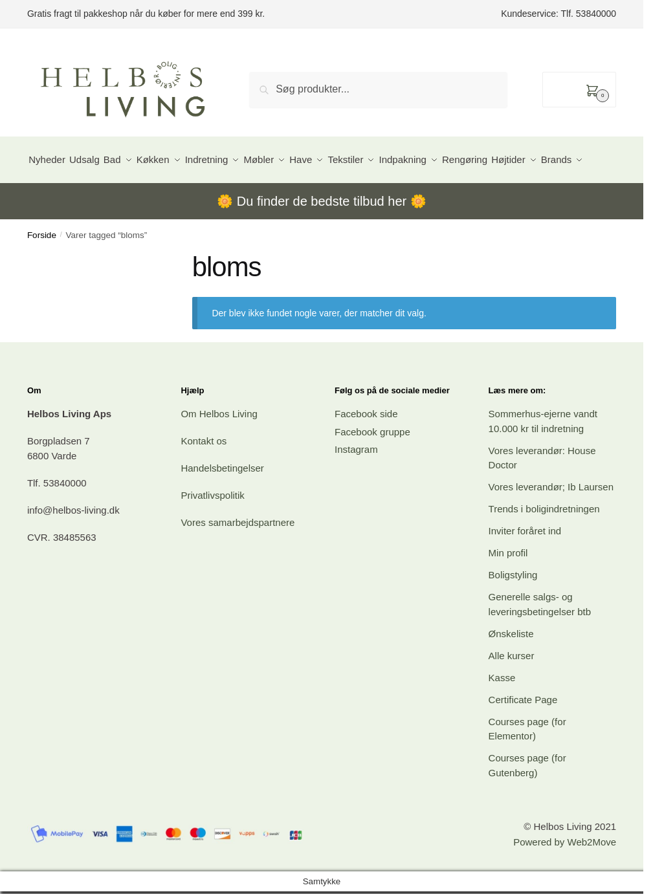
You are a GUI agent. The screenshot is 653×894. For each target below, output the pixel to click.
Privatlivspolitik (212, 526)
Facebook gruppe (372, 463)
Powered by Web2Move (564, 873)
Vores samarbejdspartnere (237, 554)
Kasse (502, 709)
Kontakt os (204, 472)
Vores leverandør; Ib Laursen (551, 518)
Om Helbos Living (219, 445)
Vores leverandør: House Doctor (542, 490)
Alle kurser (512, 687)
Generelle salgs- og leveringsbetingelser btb (540, 636)
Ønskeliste (511, 665)
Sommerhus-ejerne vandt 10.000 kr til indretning (543, 453)
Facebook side (366, 445)
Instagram (356, 480)
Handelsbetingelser (222, 499)
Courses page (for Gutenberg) (527, 797)
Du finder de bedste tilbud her (321, 233)
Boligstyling (513, 606)
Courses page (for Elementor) (527, 761)
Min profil (508, 584)
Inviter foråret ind (525, 562)
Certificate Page (523, 731)
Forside (41, 267)
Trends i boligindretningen (544, 540)
